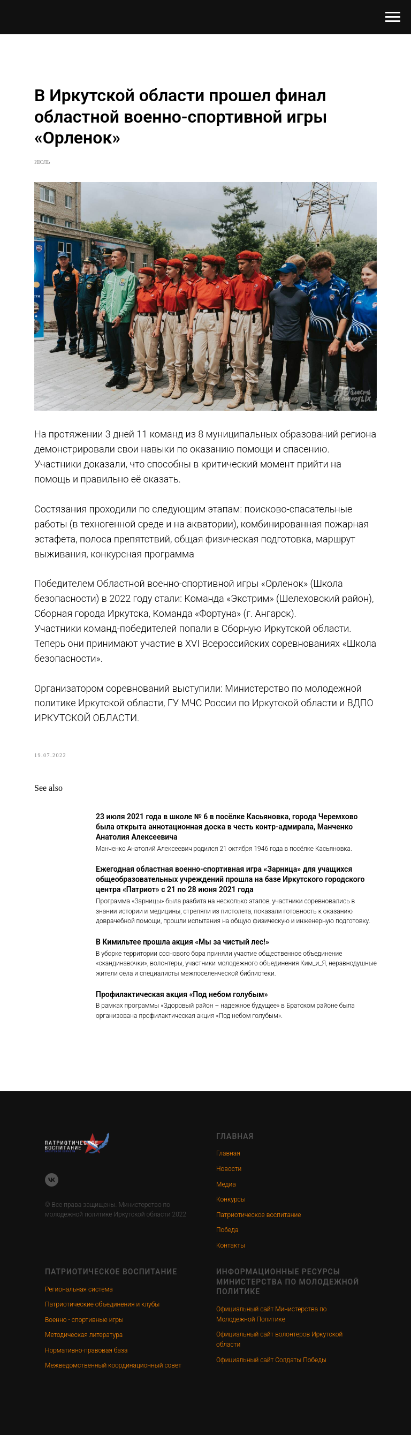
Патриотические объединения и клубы (102, 1304)
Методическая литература (84, 1335)
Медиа (226, 1184)
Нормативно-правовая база (86, 1350)
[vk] (51, 1180)
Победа (227, 1230)
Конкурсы (231, 1199)
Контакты (230, 1245)
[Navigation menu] (392, 17)
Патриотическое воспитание (258, 1215)
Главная (228, 1153)
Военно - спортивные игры (84, 1320)
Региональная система (79, 1289)
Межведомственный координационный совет (113, 1365)
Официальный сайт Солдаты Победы (271, 1360)
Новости (228, 1169)
